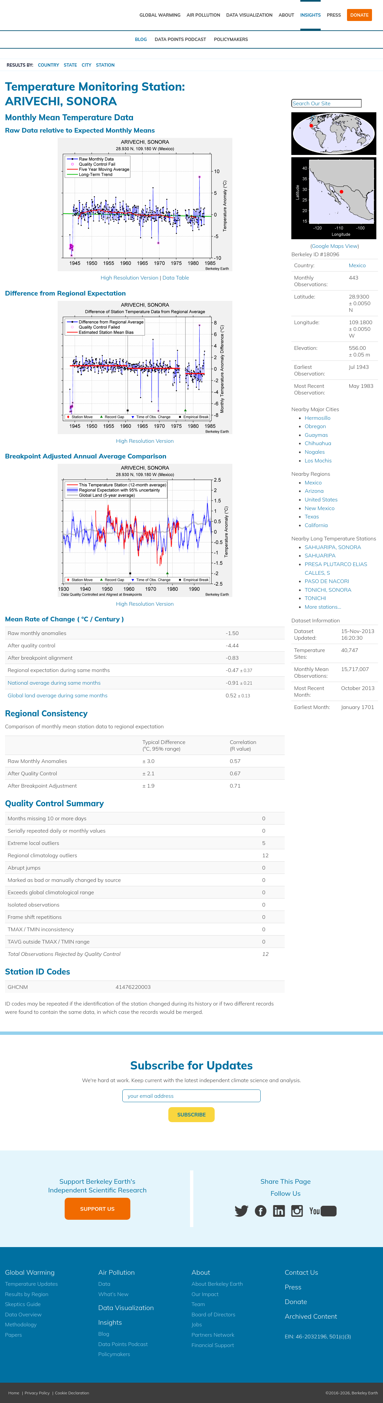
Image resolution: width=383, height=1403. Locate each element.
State (70, 65)
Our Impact (205, 1294)
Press (334, 15)
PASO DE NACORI (327, 581)
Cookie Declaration (72, 1392)
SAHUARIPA (320, 555)
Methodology (21, 1324)
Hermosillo (317, 417)
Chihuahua (318, 443)
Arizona (314, 490)
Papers (13, 1334)
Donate (359, 15)
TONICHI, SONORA (328, 589)
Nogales (315, 451)
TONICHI (315, 598)
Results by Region (26, 1294)
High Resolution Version (129, 277)
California (316, 525)
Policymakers (231, 39)
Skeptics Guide (23, 1304)
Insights (310, 15)
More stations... (323, 606)
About (286, 15)
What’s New (113, 1294)
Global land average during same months (58, 695)
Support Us (97, 1208)
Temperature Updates (31, 1283)
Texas (312, 516)
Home (13, 1392)
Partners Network (213, 1334)
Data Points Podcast (180, 39)
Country (48, 65)
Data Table (175, 277)
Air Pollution (203, 15)
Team (198, 1304)
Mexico (357, 265)
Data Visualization (249, 15)
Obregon (315, 426)
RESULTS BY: (20, 65)
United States (321, 499)
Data (104, 1283)
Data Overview (23, 1314)
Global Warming (159, 15)
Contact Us (301, 1272)
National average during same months (54, 682)
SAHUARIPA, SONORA (333, 547)
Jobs (197, 1324)
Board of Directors (214, 1314)
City (86, 65)
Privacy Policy (37, 1392)
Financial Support (213, 1345)
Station (105, 65)
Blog (141, 39)
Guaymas (316, 434)
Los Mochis (318, 460)
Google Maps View (334, 246)
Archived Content (311, 1316)
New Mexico (319, 508)
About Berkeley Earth (217, 1283)
